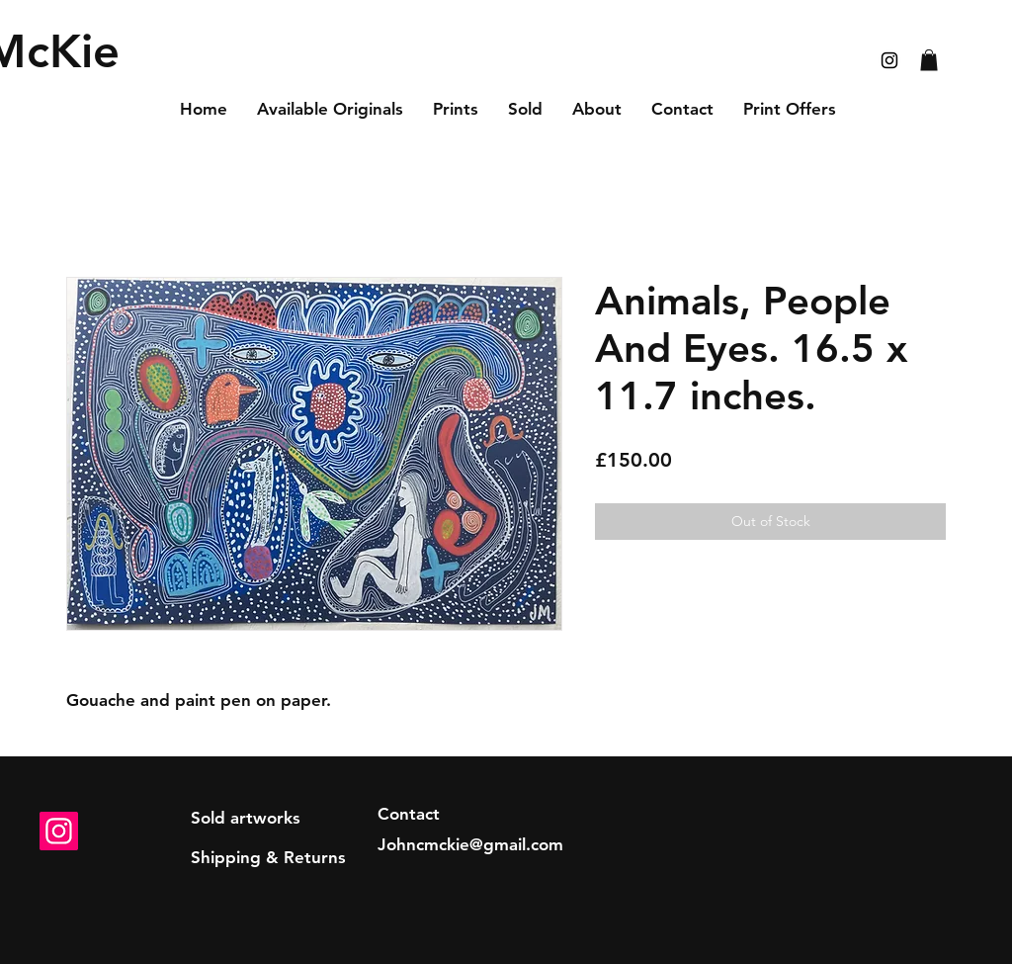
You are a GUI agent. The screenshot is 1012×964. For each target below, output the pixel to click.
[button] (929, 60)
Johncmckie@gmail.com (470, 844)
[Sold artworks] (245, 818)
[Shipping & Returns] (268, 858)
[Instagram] (59, 831)
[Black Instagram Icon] (889, 60)
